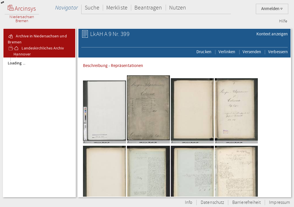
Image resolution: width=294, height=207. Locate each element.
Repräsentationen (127, 65)
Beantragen (148, 7)
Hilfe (283, 21)
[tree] (39, 127)
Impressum (279, 202)
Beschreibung (95, 65)
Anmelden (272, 9)
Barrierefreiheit (246, 202)
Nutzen (177, 7)
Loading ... (16, 63)
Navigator (66, 7)
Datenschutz (212, 202)
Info (188, 202)
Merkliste (116, 7)
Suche (92, 7)
